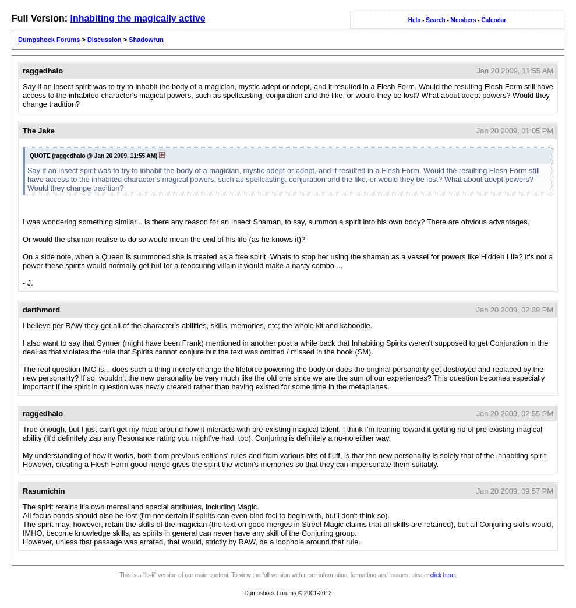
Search (435, 20)
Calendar (493, 20)
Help (414, 20)
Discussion (104, 39)
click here (442, 575)
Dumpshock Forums (49, 39)
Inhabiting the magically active (137, 18)
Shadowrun (146, 39)
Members (463, 20)
